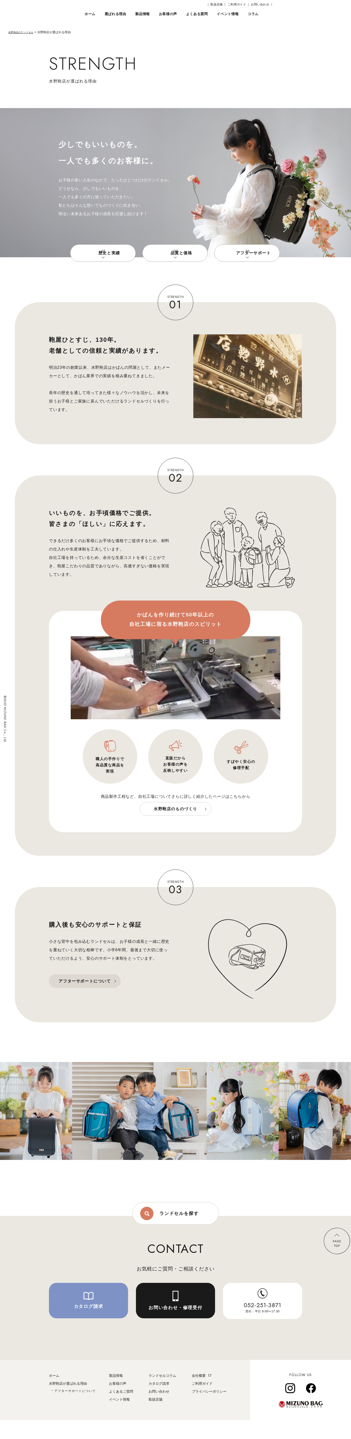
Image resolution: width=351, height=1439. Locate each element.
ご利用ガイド (202, 1402)
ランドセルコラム (162, 1394)
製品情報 (116, 1394)
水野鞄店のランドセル (23, 32)
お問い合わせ (159, 1410)
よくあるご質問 (121, 1410)
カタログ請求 (159, 1402)
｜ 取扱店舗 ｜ (217, 4)
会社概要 (199, 1394)
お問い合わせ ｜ (262, 4)
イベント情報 (119, 1418)
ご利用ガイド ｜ (239, 4)
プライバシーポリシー (209, 1410)
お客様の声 (117, 1402)
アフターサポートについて (75, 1409)
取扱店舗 (155, 1418)
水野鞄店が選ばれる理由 (68, 1402)
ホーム (54, 1394)
